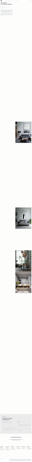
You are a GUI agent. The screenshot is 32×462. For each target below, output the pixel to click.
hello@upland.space (13, 428)
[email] (25, 419)
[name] (25, 417)
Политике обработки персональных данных (21, 460)
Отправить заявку (20, 430)
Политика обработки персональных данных (16, 461)
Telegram (9, 428)
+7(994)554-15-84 (4, 428)
